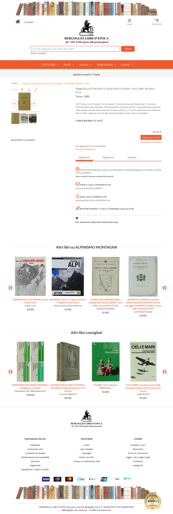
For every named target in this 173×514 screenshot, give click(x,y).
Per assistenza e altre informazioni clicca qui (97, 222)
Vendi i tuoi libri (104, 64)
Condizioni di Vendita (35, 453)
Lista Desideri (86, 449)
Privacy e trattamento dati (87, 461)
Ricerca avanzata (38, 53)
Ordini (86, 445)
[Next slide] (33, 103)
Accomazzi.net (104, 510)
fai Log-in (80, 149)
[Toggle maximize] (35, 89)
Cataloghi (86, 453)
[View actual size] (22, 89)
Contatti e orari (137, 445)
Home (14, 83)
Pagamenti (35, 465)
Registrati (90, 149)
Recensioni (138, 449)
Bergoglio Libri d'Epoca (75, 510)
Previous (9, 287)
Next (163, 287)
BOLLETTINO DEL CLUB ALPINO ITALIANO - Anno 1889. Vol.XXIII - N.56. (56, 83)
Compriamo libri (35, 449)
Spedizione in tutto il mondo (35, 469)
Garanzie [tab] (132, 157)
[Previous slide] (15, 103)
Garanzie (83, 64)
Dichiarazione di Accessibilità (35, 457)
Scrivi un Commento (138, 453)
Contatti (29, 22)
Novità (67, 64)
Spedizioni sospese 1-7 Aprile (86, 74)
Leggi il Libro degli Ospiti (138, 457)
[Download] (29, 89)
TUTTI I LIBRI (48, 64)
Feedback (35, 445)
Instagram (138, 465)
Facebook (138, 461)
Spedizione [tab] (84, 157)
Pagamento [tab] (108, 157)
